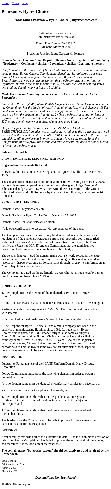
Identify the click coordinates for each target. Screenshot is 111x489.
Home (5, 3)
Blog (25, 3)
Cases (15, 3)
